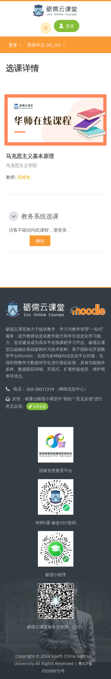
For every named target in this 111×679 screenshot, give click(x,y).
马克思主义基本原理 (30, 156)
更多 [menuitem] (13, 45)
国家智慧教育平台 (55, 470)
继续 (40, 241)
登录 (66, 26)
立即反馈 (37, 406)
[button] (13, 216)
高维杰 (23, 177)
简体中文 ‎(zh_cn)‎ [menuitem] (43, 45)
